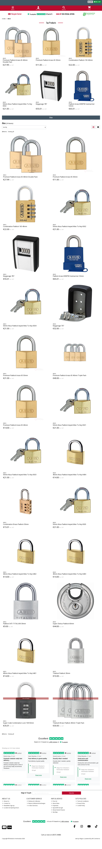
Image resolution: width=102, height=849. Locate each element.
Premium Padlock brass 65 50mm (15, 375)
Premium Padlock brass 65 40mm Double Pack (15, 61)
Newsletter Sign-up (8, 805)
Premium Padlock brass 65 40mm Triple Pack (69, 375)
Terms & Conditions (82, 801)
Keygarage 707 (58, 326)
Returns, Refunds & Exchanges (36, 803)
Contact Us (6, 803)
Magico (82, 838)
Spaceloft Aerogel (57, 808)
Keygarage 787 (41, 104)
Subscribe (71, 793)
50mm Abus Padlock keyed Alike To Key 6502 (17, 105)
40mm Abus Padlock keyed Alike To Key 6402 (19, 574)
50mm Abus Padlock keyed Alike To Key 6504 (19, 326)
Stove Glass (55, 803)
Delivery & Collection (33, 801)
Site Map (54, 812)
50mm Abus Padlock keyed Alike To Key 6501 (69, 425)
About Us (5, 801)
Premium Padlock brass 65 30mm (48, 60)
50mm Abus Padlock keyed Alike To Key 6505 (69, 524)
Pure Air (54, 801)
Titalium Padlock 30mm (61, 673)
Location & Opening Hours (10, 808)
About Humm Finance (58, 810)
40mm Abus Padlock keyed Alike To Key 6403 (69, 574)
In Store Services (32, 805)
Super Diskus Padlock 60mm (63, 623)
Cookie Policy (80, 805)
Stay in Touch (26, 793)
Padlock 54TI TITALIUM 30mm (14, 623)
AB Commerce (96, 838)
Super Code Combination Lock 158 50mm (18, 723)
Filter (51, 117)
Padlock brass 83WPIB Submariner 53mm (82, 105)
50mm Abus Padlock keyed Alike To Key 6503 (19, 475)
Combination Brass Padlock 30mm (16, 524)
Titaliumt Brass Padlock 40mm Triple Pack (68, 723)
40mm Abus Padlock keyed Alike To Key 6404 (69, 475)
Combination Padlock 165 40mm (81, 60)
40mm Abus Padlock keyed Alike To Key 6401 (19, 673)
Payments (54, 805)
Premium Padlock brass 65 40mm (15, 425)
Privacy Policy (80, 803)
